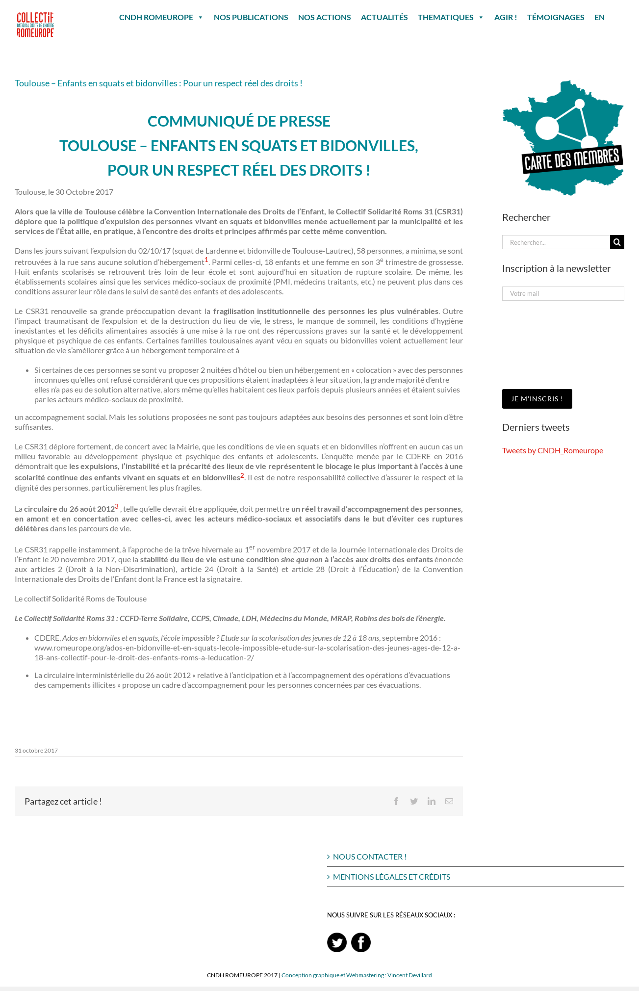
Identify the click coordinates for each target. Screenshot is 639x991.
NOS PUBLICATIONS (251, 17)
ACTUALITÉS (384, 17)
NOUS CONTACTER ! (370, 856)
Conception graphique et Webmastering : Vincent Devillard (356, 975)
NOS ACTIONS (324, 17)
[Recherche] (617, 242)
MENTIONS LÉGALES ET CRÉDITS (391, 876)
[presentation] (542, 344)
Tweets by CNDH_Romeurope (552, 450)
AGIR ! (505, 17)
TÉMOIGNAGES (556, 17)
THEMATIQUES (451, 17)
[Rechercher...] (556, 242)
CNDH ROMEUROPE (161, 17)
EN (599, 17)
